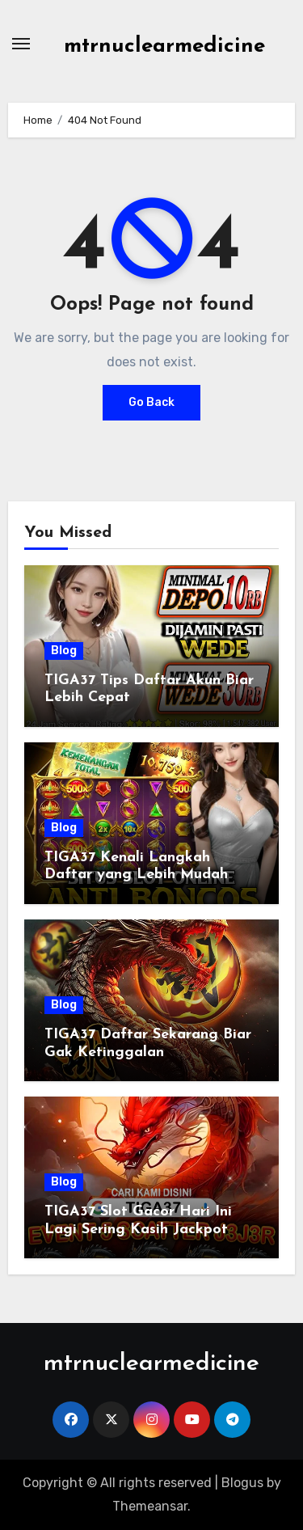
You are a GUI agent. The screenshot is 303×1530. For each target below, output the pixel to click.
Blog (64, 650)
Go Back (151, 402)
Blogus (242, 1482)
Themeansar (149, 1506)
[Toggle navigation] (21, 43)
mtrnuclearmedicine (164, 46)
